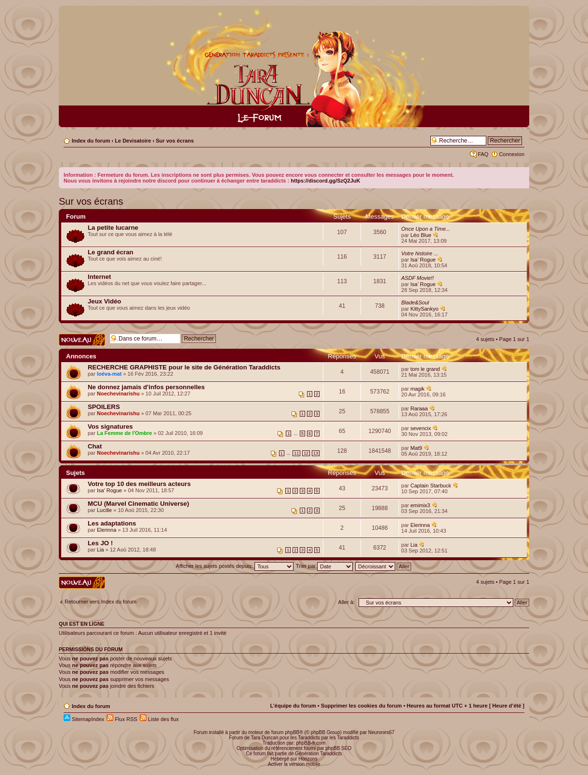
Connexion (511, 154)
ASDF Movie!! (417, 278)
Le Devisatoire (133, 141)
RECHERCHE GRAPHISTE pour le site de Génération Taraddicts (184, 367)
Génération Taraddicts (318, 753)
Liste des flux (159, 719)
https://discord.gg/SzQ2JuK (325, 181)
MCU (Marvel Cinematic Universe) (138, 503)
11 (296, 453)
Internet (99, 276)
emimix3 (420, 505)
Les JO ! (100, 543)
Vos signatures (110, 426)
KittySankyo (425, 309)
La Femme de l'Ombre (124, 433)
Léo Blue (421, 235)
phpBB (292, 732)
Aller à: (346, 602)
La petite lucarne (113, 227)
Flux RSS (122, 719)
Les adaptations (112, 523)
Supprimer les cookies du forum (361, 706)
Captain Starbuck (431, 485)
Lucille (104, 510)
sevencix (421, 428)
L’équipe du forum (293, 706)
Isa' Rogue (423, 260)
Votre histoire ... (420, 253)
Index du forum (91, 141)
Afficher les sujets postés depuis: (235, 566)
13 (315, 453)
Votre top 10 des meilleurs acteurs (139, 483)
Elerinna (106, 530)
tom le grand (425, 369)
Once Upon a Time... (425, 229)
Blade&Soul (415, 302)
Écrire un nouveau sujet (82, 340)
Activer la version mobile (294, 764)
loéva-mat (109, 374)
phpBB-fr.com (311, 743)
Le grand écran (111, 252)
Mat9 (416, 448)
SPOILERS (104, 406)
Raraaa (419, 408)
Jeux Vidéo (104, 301)
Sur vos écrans (175, 141)
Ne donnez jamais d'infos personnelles (146, 387)
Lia (100, 549)
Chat (95, 446)
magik (418, 389)
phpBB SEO (338, 748)
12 (306, 453)
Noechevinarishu (118, 393)
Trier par (324, 566)
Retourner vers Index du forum (100, 601)
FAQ (483, 154)
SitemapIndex (84, 719)
